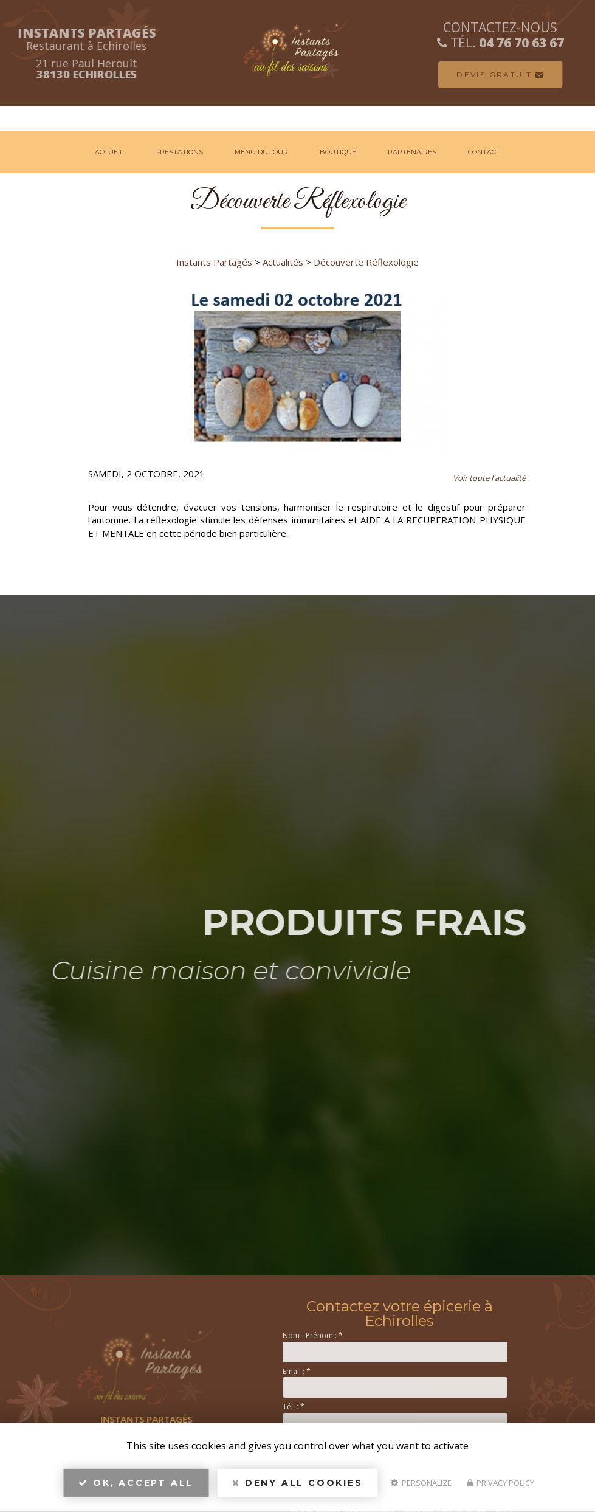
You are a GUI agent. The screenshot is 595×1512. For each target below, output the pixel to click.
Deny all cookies (297, 1485)
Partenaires (412, 152)
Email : (297, 1371)
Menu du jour (261, 152)
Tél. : (293, 1406)
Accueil (109, 152)
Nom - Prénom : (313, 1335)
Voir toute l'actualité (489, 477)
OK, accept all (135, 1485)
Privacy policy (500, 1485)
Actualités (283, 262)
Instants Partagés (214, 262)
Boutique (338, 152)
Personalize (421, 1485)
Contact (484, 152)
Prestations (179, 152)
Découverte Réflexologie (366, 262)
